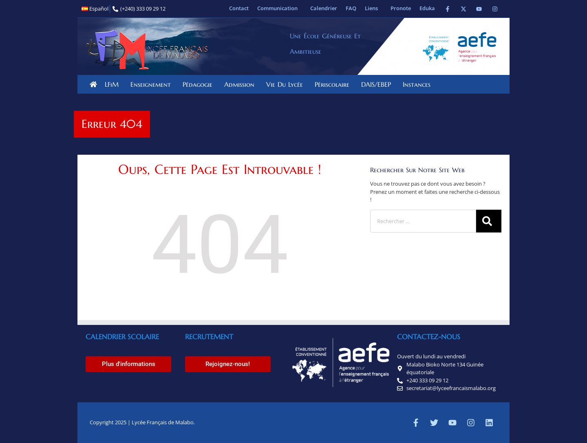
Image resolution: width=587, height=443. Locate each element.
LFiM (114, 84)
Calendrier (323, 8)
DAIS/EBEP (378, 84)
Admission (241, 84)
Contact (239, 8)
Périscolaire (334, 84)
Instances (419, 84)
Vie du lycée (286, 84)
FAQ (351, 8)
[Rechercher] (488, 221)
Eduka (427, 8)
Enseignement (152, 84)
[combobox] (423, 221)
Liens (373, 8)
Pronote (401, 8)
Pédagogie (199, 84)
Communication (279, 8)
